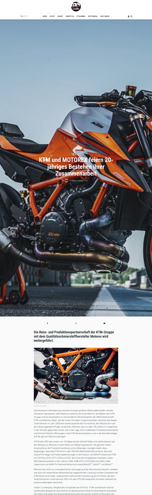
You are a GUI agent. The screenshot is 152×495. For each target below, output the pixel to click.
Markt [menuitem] (60, 16)
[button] (47, 323)
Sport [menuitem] (52, 16)
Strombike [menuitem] (81, 16)
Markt (77, 154)
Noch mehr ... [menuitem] (105, 17)
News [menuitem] (45, 16)
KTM (73, 181)
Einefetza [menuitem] (70, 16)
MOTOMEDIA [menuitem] (93, 16)
